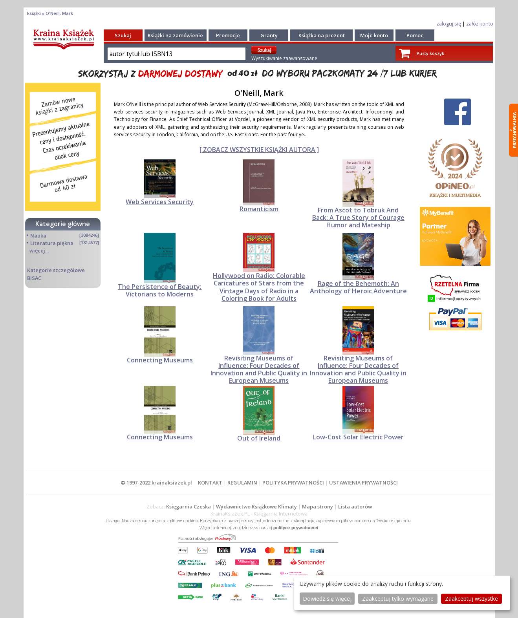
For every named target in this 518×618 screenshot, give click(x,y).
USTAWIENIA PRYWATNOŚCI (363, 482)
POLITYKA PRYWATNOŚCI (293, 482)
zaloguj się (448, 23)
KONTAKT (210, 482)
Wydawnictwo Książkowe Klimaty (256, 506)
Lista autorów (355, 506)
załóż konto (479, 23)
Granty (269, 35)
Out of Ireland (258, 438)
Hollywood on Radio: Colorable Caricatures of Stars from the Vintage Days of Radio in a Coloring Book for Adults (259, 287)
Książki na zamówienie (175, 35)
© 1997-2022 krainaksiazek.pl (156, 482)
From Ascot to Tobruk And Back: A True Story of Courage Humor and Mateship (358, 217)
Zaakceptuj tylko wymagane (398, 598)
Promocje (228, 35)
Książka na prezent (321, 35)
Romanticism (259, 209)
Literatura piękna (51, 243)
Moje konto (374, 35)
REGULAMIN (242, 482)
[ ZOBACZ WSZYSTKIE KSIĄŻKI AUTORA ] (259, 149)
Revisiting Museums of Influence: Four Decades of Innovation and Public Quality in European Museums (258, 369)
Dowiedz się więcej (327, 598)
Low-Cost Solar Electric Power (358, 437)
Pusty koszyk (430, 53)
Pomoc (414, 35)
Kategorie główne (62, 223)
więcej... (39, 250)
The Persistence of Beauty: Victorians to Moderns (159, 290)
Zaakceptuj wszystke (471, 598)
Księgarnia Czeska (188, 506)
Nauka (38, 235)
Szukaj (123, 35)
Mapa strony (317, 506)
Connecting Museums (160, 360)
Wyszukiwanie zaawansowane (284, 58)
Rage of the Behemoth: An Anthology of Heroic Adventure (358, 287)
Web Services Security (160, 201)
